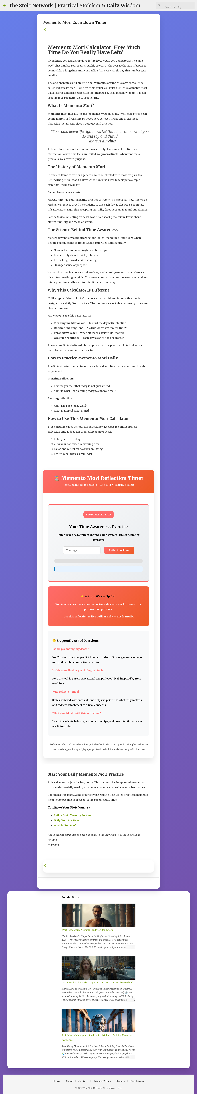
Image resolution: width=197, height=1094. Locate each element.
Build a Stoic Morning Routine (72, 815)
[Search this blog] (180, 7)
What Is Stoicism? (65, 825)
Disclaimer (137, 1081)
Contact (83, 1081)
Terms (121, 1081)
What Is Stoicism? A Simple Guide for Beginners (87, 930)
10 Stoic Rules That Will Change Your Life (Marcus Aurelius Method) (97, 982)
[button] (45, 30)
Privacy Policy (102, 1081)
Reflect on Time (119, 550)
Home (56, 1081)
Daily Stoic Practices (66, 820)
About (69, 1081)
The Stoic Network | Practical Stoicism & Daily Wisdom (74, 5)
